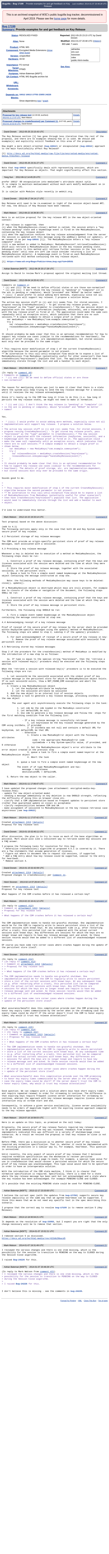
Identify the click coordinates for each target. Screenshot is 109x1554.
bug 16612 (86, 148)
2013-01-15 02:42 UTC (12, 124)
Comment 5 (101, 287)
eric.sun (85, 52)
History (97, 41)
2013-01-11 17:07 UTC (12, 118)
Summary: (8, 29)
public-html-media (85, 60)
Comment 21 (101, 1429)
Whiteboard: (12, 85)
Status (14, 35)
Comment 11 (101, 951)
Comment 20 (101, 1414)
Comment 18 (101, 1369)
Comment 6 (101, 299)
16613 (29, 94)
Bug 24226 (19, 1445)
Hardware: (13, 59)
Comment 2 (101, 182)
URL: (16, 82)
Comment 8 (101, 579)
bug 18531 (33, 253)
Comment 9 (101, 897)
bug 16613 (50, 148)
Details (76, 115)
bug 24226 (76, 1481)
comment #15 (25, 1176)
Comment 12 (101, 993)
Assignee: (13, 73)
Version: (14, 56)
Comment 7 (101, 402)
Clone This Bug (90, 1491)
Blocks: (15, 97)
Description (101, 131)
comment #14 (25, 1096)
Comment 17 (101, 1283)
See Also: (65, 66)
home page (60, 18)
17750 (35, 94)
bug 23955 (48, 1403)
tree (39, 101)
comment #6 (24, 407)
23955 (42, 94)
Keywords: (13, 88)
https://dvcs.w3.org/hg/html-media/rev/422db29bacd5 (33, 1422)
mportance (12, 65)
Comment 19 (101, 1399)
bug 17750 (71, 1374)
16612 (22, 94)
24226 (48, 94)
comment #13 (25, 1034)
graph (45, 101)
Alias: (16, 41)
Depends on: (12, 94)
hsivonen (85, 54)
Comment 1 (101, 167)
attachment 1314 (21, 997)
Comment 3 (101, 206)
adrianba (85, 49)
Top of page (103, 1491)
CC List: (66, 44)
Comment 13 (101, 1008)
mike (85, 57)
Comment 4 (101, 221)
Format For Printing (68, 1491)
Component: (12, 50)
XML (80, 1491)
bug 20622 (29, 928)
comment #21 (47, 1458)
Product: (14, 47)
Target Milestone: (13, 69)
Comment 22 (101, 1453)
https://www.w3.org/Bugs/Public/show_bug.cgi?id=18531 (40, 279)
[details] (38, 941)
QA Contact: (12, 76)
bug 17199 (61, 1388)
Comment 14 (101, 1029)
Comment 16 (101, 1171)
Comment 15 (101, 1091)
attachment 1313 (21, 941)
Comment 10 (101, 936)
